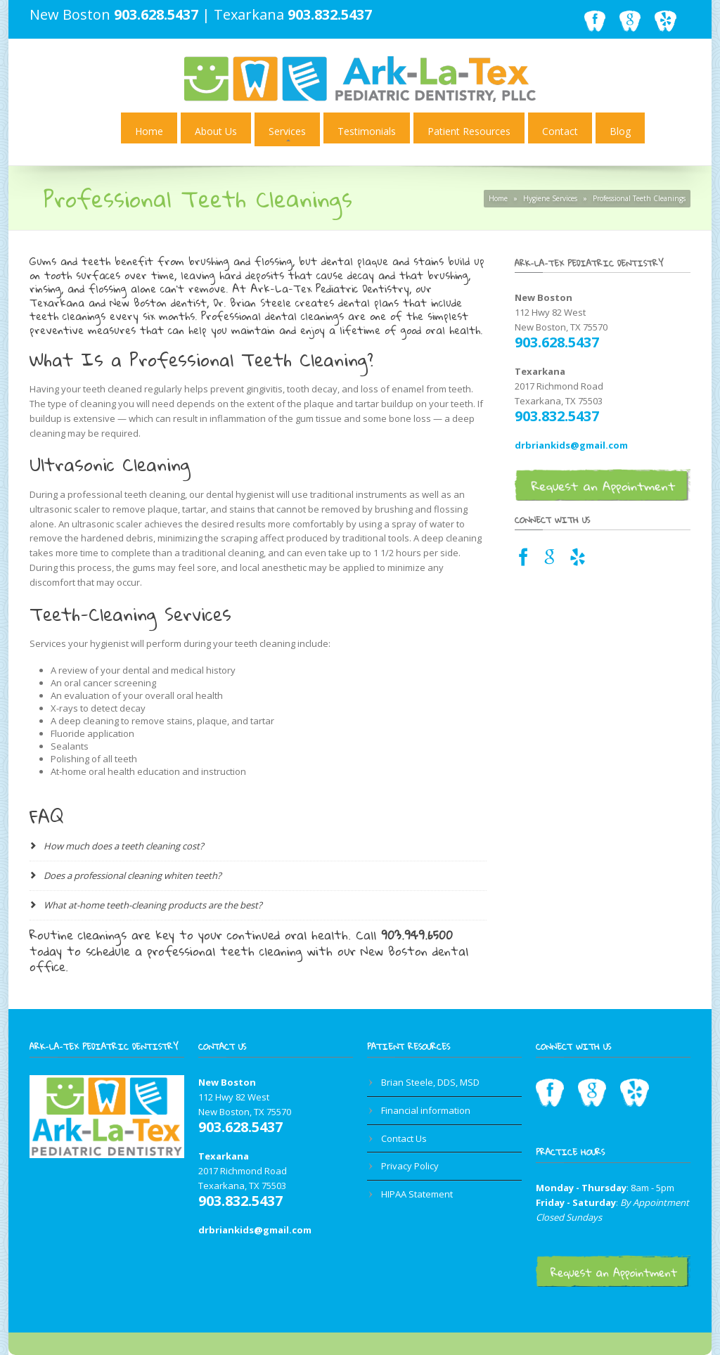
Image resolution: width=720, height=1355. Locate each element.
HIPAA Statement (417, 1194)
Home (149, 131)
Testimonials (367, 131)
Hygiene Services (550, 198)
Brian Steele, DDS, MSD (430, 1082)
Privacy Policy (410, 1166)
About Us (216, 131)
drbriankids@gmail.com (571, 445)
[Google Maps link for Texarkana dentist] (549, 561)
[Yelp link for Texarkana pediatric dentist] (577, 561)
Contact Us (404, 1138)
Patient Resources (469, 131)
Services (287, 131)
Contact (560, 131)
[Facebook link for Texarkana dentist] (523, 561)
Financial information (425, 1110)
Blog (620, 131)
